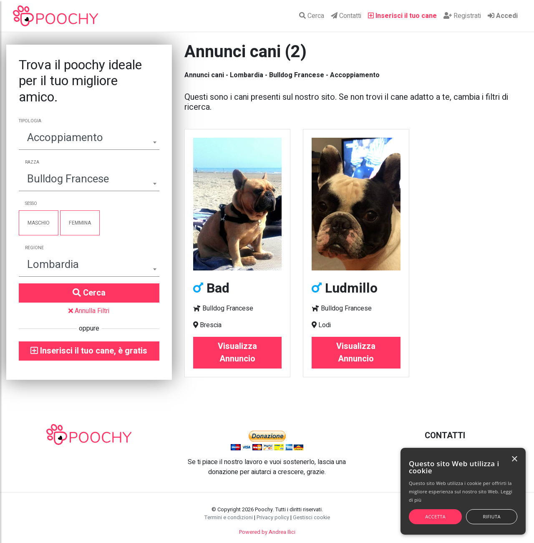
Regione (34, 248)
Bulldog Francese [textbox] (68, 179)
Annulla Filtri (88, 311)
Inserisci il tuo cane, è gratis (88, 351)
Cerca (311, 16)
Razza (32, 162)
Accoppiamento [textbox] (65, 138)
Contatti (346, 16)
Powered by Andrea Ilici (267, 532)
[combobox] (89, 139)
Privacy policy (273, 517)
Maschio (39, 223)
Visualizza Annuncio (237, 352)
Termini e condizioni (228, 517)
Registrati (462, 16)
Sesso (31, 204)
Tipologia (30, 121)
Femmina (80, 223)
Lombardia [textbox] (53, 264)
